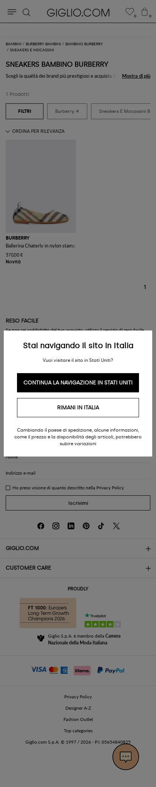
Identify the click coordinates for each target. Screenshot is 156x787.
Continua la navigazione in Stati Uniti (78, 383)
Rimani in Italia (78, 407)
